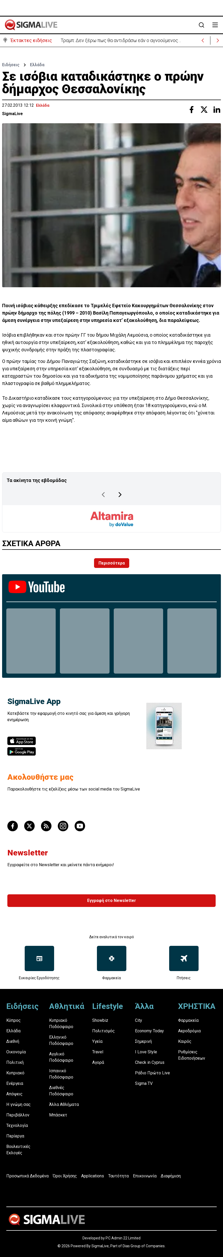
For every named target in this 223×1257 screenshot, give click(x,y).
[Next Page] (120, 494)
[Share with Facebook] (191, 109)
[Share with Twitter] (204, 109)
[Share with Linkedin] (216, 109)
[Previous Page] (103, 494)
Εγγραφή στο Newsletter (111, 900)
